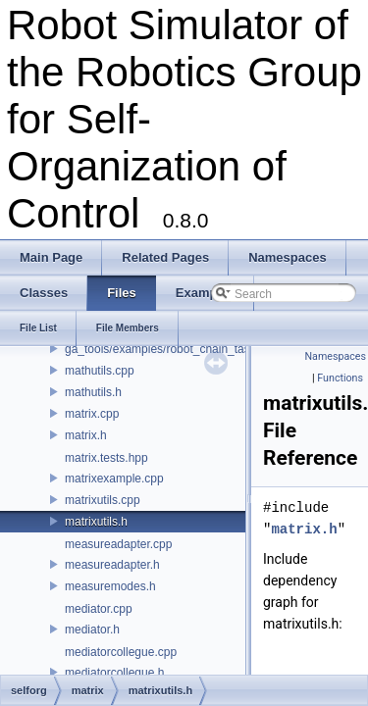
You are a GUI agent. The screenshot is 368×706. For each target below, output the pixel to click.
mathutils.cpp (99, 371)
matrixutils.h (96, 522)
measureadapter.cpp (118, 544)
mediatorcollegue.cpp (121, 652)
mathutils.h (93, 392)
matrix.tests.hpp (106, 458)
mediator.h (92, 629)
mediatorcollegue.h (114, 673)
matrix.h (86, 435)
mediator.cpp (98, 609)
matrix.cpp (92, 414)
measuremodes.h (110, 586)
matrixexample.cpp (114, 478)
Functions (340, 378)
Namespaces (335, 356)
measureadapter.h (112, 565)
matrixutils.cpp (102, 500)
